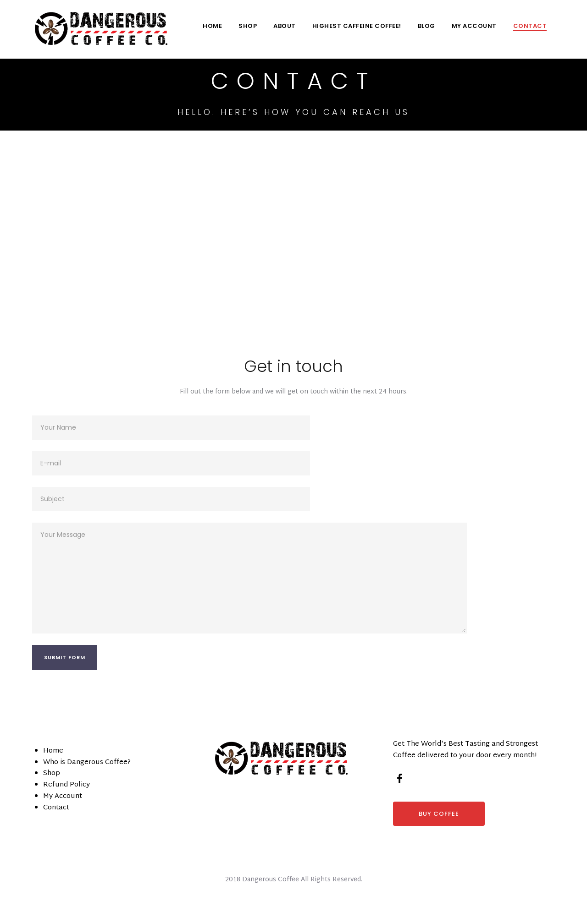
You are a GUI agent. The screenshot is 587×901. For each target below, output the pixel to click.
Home (212, 26)
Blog (426, 26)
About (284, 26)
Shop (247, 26)
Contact (530, 26)
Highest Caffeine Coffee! (356, 26)
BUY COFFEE (439, 813)
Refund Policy (66, 785)
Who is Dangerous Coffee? (87, 762)
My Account (474, 26)
